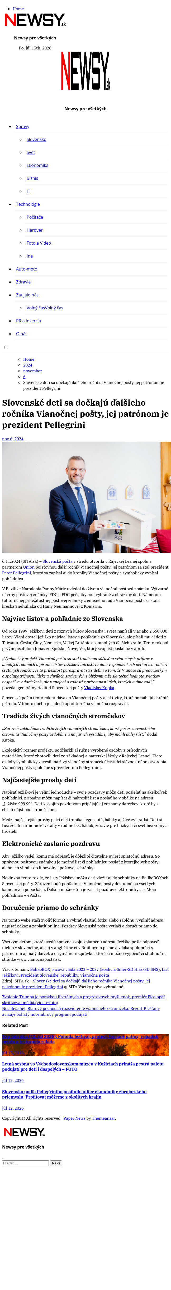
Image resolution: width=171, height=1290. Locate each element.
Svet (31, 152)
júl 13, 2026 (12, 1053)
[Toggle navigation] (6, 37)
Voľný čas (45, 308)
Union (28, 567)
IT (28, 191)
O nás (21, 334)
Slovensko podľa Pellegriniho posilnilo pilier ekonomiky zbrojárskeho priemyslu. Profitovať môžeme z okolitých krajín (74, 1094)
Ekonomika (38, 165)
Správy (22, 126)
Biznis (32, 178)
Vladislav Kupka (99, 687)
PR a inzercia (28, 321)
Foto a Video (39, 243)
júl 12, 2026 (12, 1080)
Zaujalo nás (27, 295)
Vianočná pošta (94, 975)
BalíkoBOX (40, 969)
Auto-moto (26, 269)
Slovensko (36, 139)
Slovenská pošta (57, 561)
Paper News (75, 1118)
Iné (30, 256)
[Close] (4, 1158)
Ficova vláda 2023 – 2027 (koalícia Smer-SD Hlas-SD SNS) (106, 969)
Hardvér (35, 230)
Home (18, 9)
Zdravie (23, 282)
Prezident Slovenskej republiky (49, 975)
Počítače (35, 217)
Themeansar (103, 1118)
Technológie (28, 204)
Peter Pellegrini (16, 573)
